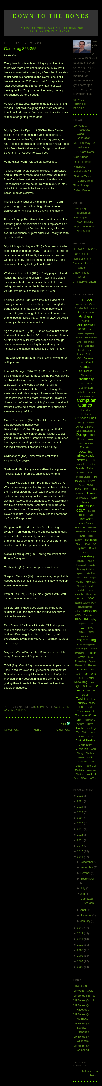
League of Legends (85, 565)
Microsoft (91, 581)
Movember (91, 594)
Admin (94, 308)
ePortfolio (82, 460)
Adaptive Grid (81, 308)
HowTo (81, 536)
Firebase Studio (82, 477)
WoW (84, 778)
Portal (90, 632)
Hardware (86, 519)
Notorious (80, 166)
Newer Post (11, 729)
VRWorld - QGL (83, 990)
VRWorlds (82, 748)
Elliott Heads (85, 455)
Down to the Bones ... (51, 19)
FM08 (90, 485)
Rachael (79, 653)
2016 (80, 845)
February (86, 915)
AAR (90, 299)
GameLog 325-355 (20, 49)
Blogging (89, 346)
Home (37, 729)
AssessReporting (86, 333)
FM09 (78, 489)
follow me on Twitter (90, 1073)
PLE (81, 627)
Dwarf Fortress (85, 443)
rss (92, 670)
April (83, 909)
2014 (80, 857)
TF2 (93, 698)
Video (90, 736)
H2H (90, 515)
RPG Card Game (84, 152)
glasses (91, 511)
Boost (81, 350)
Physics (82, 623)
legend (79, 573)
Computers (85, 410)
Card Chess (81, 156)
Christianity (86, 379)
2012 (80, 933)
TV (77, 732)
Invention (90, 539)
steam (85, 694)
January (85, 921)
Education (85, 447)
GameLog (20, 710)
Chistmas (86, 375)
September (87, 878)
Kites (85, 552)
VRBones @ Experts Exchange (81, 1027)
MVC (91, 598)
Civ (81, 383)
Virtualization (86, 745)
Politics (81, 632)
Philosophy (90, 619)
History (92, 531)
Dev (92, 435)
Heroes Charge (86, 523)
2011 (80, 939)
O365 (77, 615)
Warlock (90, 753)
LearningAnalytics (85, 569)
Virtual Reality (85, 740)
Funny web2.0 (81, 498)
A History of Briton (85, 281)
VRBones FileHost (85, 995)
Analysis (85, 316)
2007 (80, 961)
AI (78, 312)
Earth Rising (81, 253)
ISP (94, 544)
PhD (78, 619)
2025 (80, 801)
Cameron (89, 358)
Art (90, 329)
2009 (80, 950)
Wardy (80, 753)
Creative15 (86, 414)
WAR (93, 749)
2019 (80, 829)
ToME (90, 707)
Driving (90, 439)
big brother (89, 342)
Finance (90, 472)
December (87, 861)
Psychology (81, 648)
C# (79, 358)
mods (90, 590)
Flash (81, 485)
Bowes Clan (81, 985)
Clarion (89, 384)
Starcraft (91, 690)
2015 (80, 851)
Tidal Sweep (81, 185)
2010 (80, 944)
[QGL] (81, 300)
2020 (80, 823)
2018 (80, 834)
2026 (80, 795)
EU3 (92, 460)
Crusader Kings (85, 418)
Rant (90, 657)
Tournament (85, 711)
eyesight (81, 464)
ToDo (81, 707)
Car (81, 362)
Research (80, 665)
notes (77, 611)
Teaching (82, 698)
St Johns (87, 686)
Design (81, 435)
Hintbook (92, 527)
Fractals (80, 494)
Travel (90, 724)
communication (86, 396)
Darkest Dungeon (85, 430)
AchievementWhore (85, 304)
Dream (80, 439)
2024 (80, 806)
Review (92, 665)
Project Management (86, 644)
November (87, 867)
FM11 (87, 489)
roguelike (82, 669)
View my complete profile (80, 104)
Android (85, 321)
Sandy (78, 674)
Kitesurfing (86, 556)
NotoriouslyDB (82, 171)
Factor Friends (83, 161)
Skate (81, 678)
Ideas (90, 536)
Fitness (91, 481)
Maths (79, 581)
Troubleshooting (86, 728)
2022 (80, 817)
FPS (95, 489)
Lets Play (90, 573)
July (83, 888)
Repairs (92, 661)
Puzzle (93, 648)
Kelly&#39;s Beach (86, 548)
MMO (91, 586)
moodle (79, 594)
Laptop (80, 561)
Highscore (80, 527)
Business (90, 354)
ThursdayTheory (85, 703)
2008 (80, 955)
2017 (80, 840)
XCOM (93, 778)
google (82, 515)
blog (79, 346)
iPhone (78, 544)
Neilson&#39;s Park (85, 602)
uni (93, 732)
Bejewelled (91, 337)
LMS (85, 578)
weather (82, 761)
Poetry (90, 628)
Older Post (62, 729)
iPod (87, 544)
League (90, 561)
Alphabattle (88, 312)
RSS (63, 723)
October (85, 873)
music (81, 598)
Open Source (89, 615)
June (83, 893)
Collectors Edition (85, 392)
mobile (81, 590)
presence (85, 636)
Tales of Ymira (82, 258)
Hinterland (81, 531)
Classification (86, 387)
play (91, 623)
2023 (80, 812)
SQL (77, 686)
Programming (85, 640)
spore (93, 682)
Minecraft (81, 586)
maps (93, 577)
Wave (81, 757)
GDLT (80, 510)
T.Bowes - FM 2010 (86, 248)
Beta (79, 342)
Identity (78, 540)
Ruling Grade (82, 190)
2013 (80, 927)
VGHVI (81, 736)
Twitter (85, 732)
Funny (91, 493)
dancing (80, 422)
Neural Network (85, 607)
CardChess (85, 370)
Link (77, 577)
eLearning (85, 451)
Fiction (80, 472)
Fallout (91, 468)
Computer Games (86, 403)
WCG (90, 757)
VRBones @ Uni (84, 1000)
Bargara (78, 337)
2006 (80, 967)
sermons (90, 673)
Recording (80, 661)
